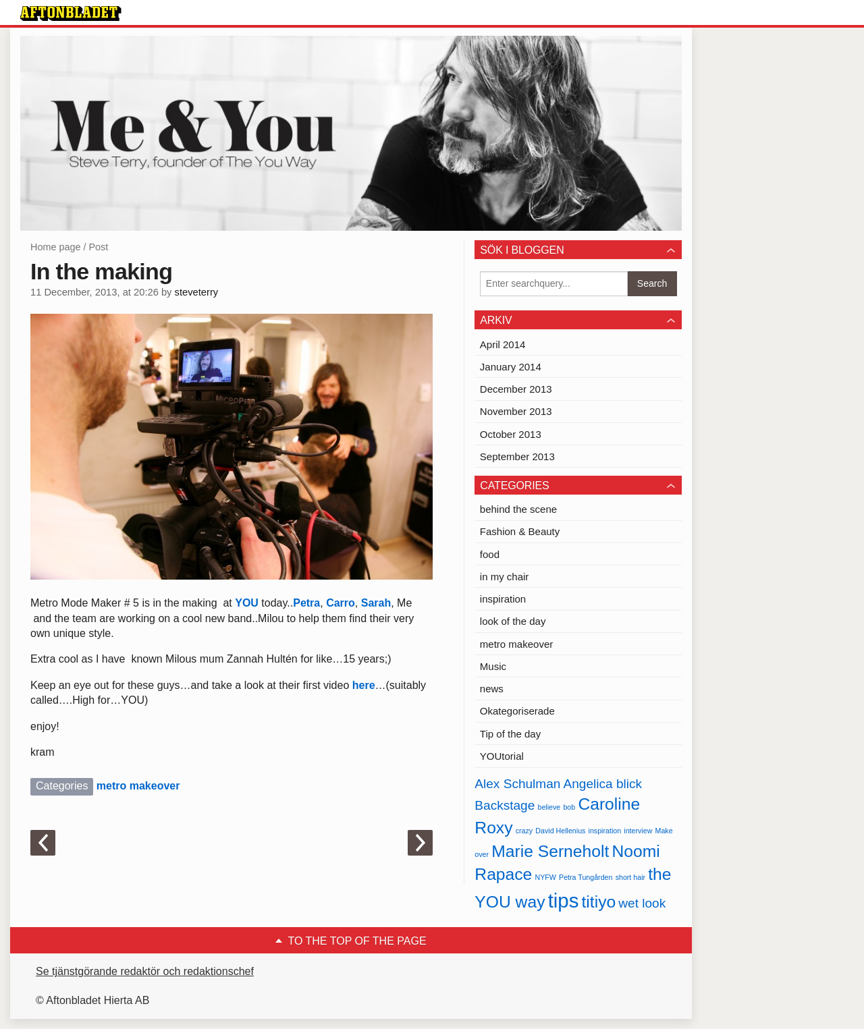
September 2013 (517, 456)
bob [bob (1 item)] (569, 807)
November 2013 (516, 411)
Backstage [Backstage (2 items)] (505, 805)
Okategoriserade (517, 711)
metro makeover (138, 785)
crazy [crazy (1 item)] (524, 831)
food (490, 554)
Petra (306, 603)
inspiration (503, 599)
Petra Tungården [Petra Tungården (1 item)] (585, 877)
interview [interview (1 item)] (638, 831)
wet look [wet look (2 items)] (642, 903)
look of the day (513, 621)
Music (493, 666)
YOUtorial (502, 756)
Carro (339, 603)
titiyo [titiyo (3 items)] (598, 902)
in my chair (504, 576)
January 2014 (510, 366)
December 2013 (516, 389)
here (362, 685)
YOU (247, 603)
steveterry (197, 292)
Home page (55, 247)
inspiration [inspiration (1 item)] (605, 831)
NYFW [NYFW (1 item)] (545, 877)
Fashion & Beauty (520, 531)
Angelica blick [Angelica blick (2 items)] (603, 784)
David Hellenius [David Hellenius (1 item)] (560, 831)
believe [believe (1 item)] (548, 807)
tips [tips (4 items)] (563, 900)
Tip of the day (510, 734)
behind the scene (518, 509)
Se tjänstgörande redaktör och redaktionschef (145, 971)
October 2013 (510, 434)
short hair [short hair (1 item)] (630, 877)
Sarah (376, 603)
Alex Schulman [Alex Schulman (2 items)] (517, 784)
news (492, 688)
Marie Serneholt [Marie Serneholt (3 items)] (550, 851)
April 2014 (503, 344)
